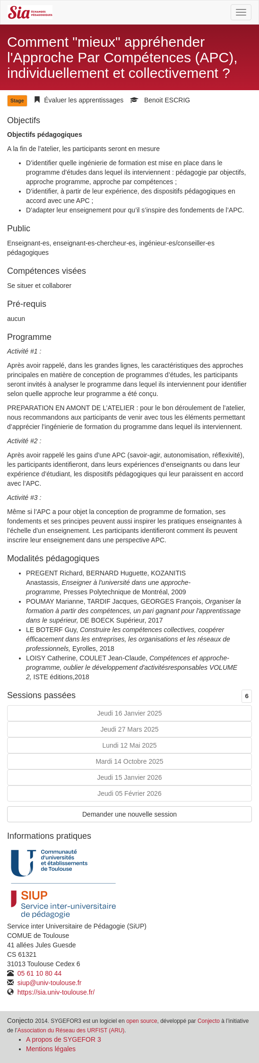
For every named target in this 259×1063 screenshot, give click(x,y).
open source (141, 1021)
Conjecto (209, 1021)
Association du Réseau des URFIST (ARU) (70, 1030)
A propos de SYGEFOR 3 (63, 1039)
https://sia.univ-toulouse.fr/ (55, 992)
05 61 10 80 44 (38, 973)
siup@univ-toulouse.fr (49, 983)
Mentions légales (51, 1049)
